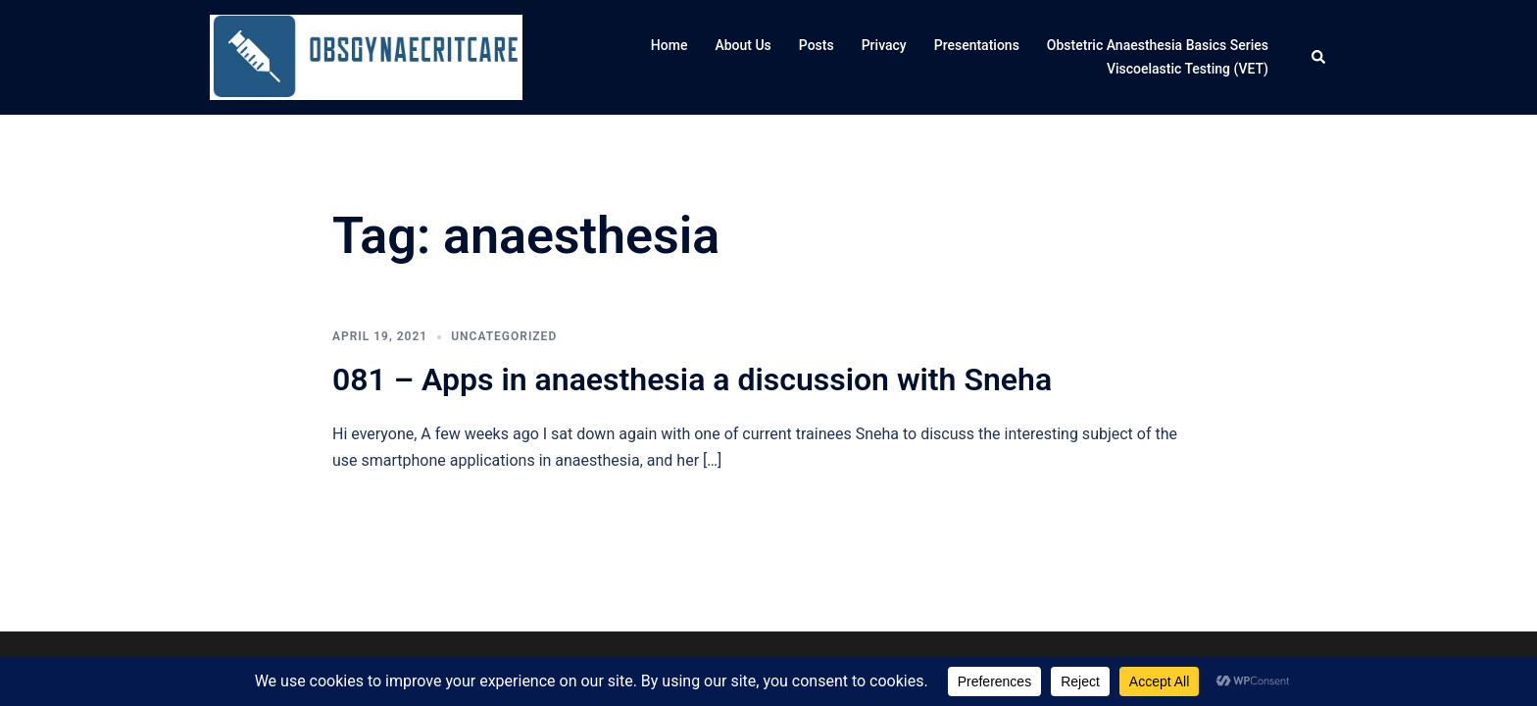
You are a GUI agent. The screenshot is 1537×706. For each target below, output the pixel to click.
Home (669, 45)
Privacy (884, 45)
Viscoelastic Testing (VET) (1187, 68)
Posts (816, 45)
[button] (1319, 58)
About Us (742, 45)
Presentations (976, 45)
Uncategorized (504, 336)
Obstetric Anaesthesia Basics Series (1157, 45)
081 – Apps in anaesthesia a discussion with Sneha (692, 379)
